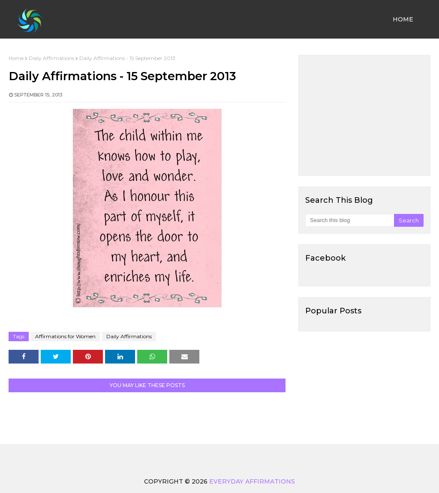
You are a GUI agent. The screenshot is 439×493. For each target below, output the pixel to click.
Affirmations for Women (65, 336)
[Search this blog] (349, 220)
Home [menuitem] (403, 19)
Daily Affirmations (51, 58)
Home (16, 58)
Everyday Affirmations (252, 481)
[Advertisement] (364, 115)
